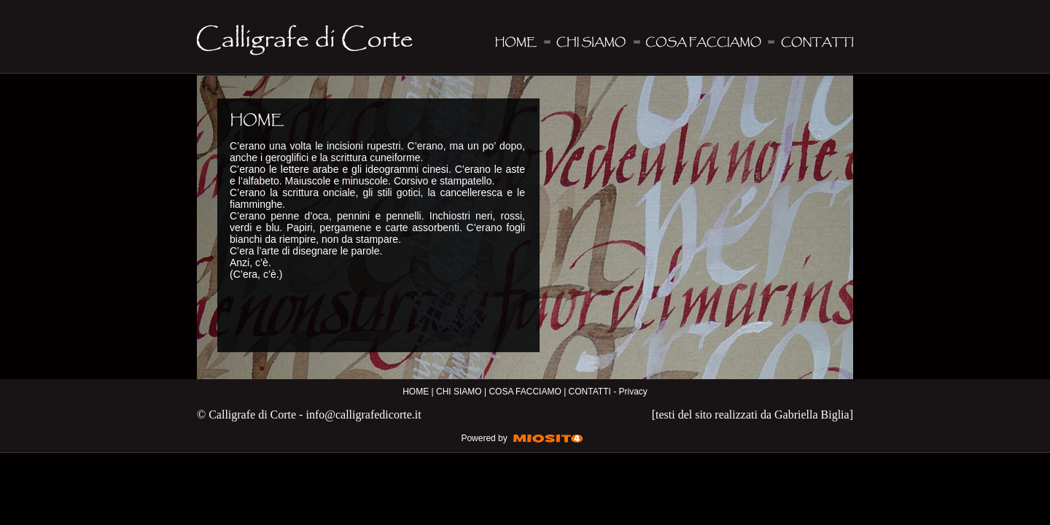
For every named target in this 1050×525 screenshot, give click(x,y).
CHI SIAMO (459, 391)
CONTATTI (590, 391)
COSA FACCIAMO (525, 391)
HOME (415, 391)
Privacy (632, 391)
